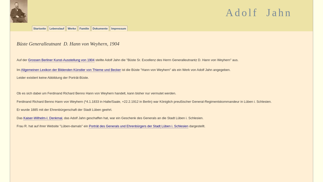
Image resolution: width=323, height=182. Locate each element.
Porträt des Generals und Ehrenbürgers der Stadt (124, 126)
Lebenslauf (56, 28)
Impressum (118, 28)
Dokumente (100, 28)
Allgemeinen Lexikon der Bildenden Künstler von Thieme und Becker (71, 70)
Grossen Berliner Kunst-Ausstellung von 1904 (61, 60)
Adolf (242, 12)
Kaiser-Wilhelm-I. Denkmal (42, 118)
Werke (72, 28)
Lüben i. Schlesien (174, 126)
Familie (84, 28)
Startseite (39, 28)
